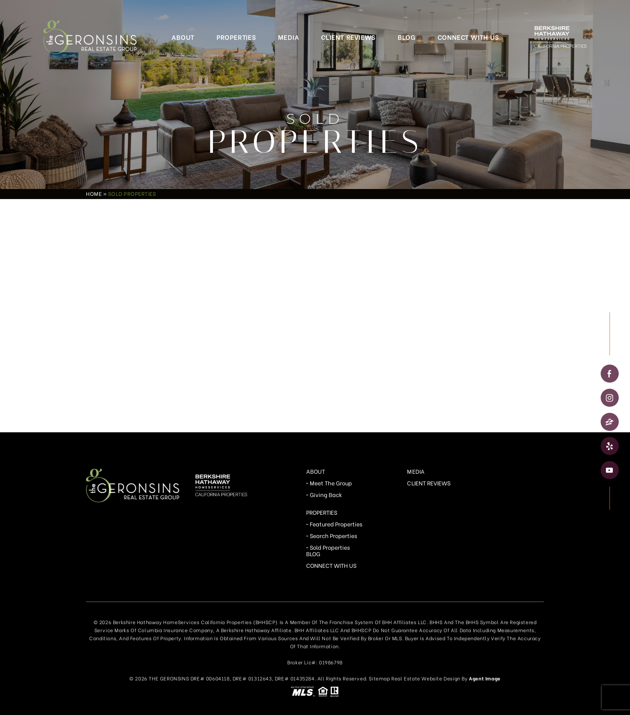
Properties (236, 36)
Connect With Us (468, 36)
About (183, 36)
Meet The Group (331, 483)
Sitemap (379, 678)
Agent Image (485, 678)
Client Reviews (348, 36)
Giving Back (326, 494)
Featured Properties (336, 524)
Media (288, 36)
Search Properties (334, 535)
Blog (406, 36)
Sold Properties (330, 547)
